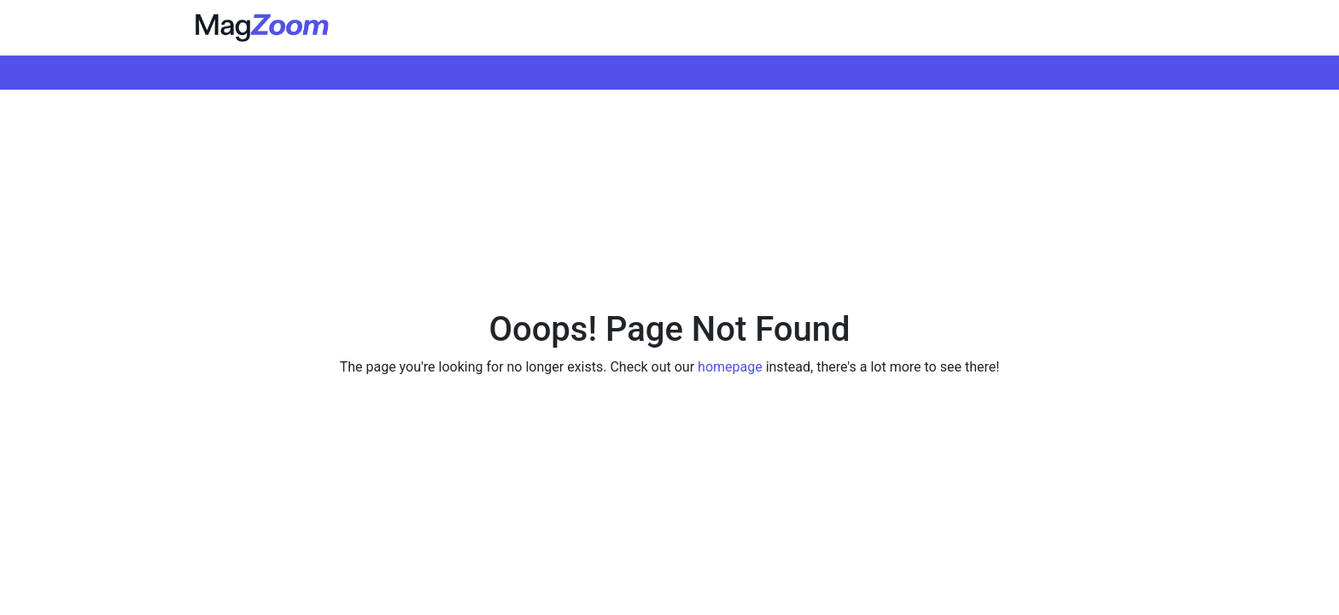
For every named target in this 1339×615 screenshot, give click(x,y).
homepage (730, 367)
